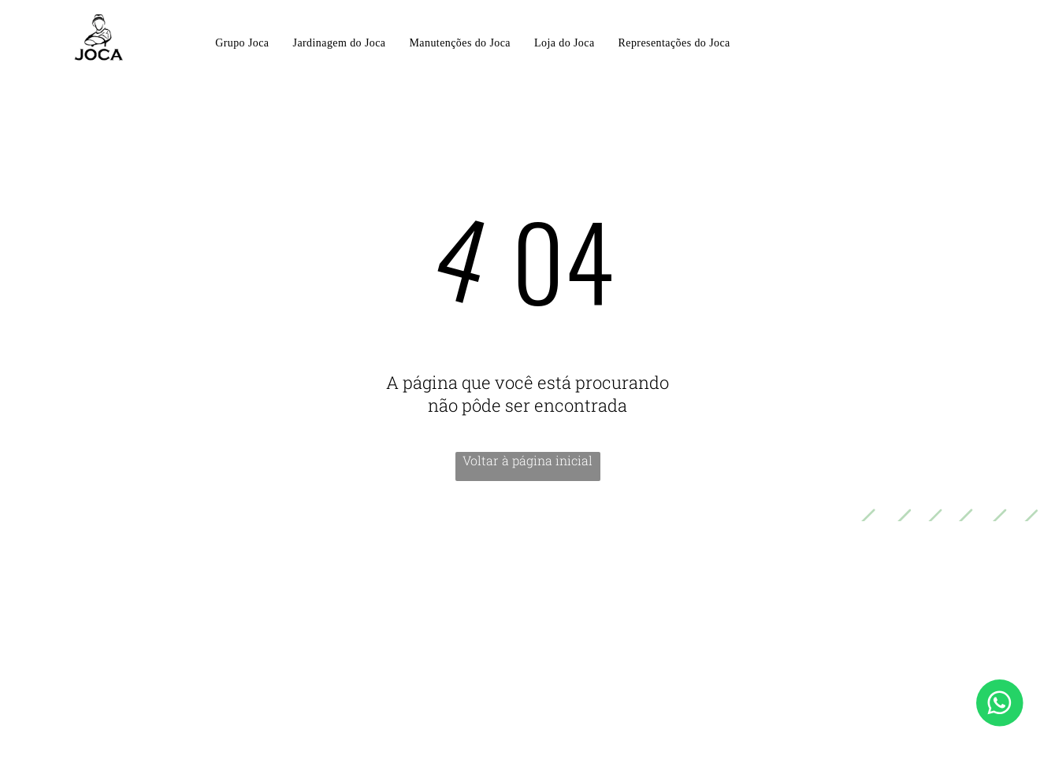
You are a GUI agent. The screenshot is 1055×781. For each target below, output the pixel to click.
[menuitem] (241, 44)
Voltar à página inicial (527, 460)
